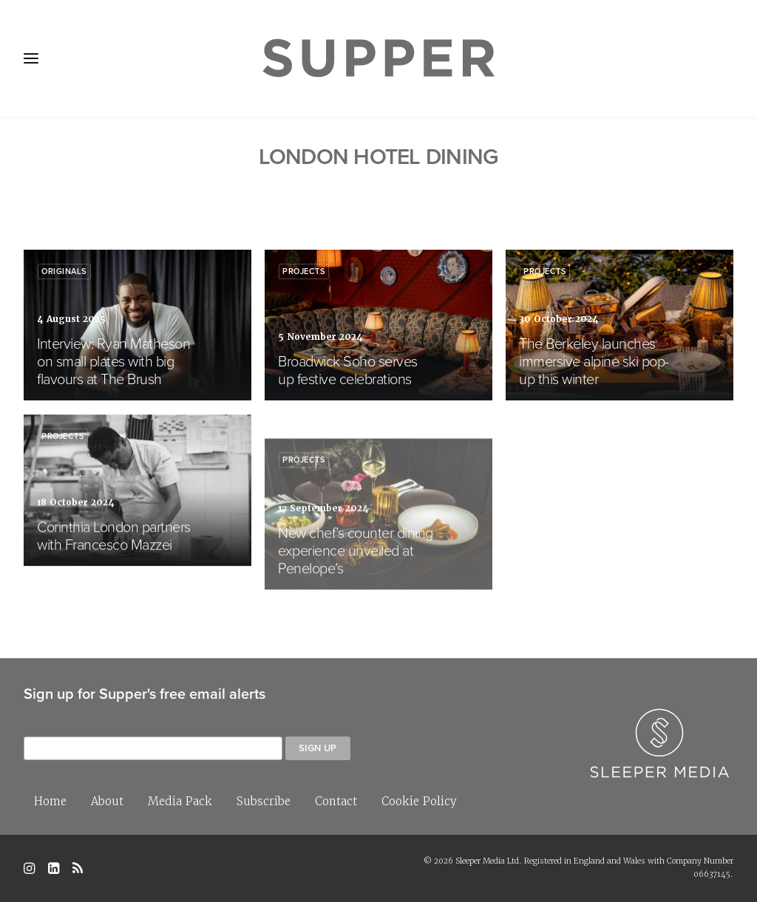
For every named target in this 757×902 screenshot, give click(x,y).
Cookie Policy (419, 801)
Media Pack (180, 801)
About (107, 801)
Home (50, 801)
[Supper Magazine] (378, 58)
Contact (336, 801)
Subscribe (264, 801)
